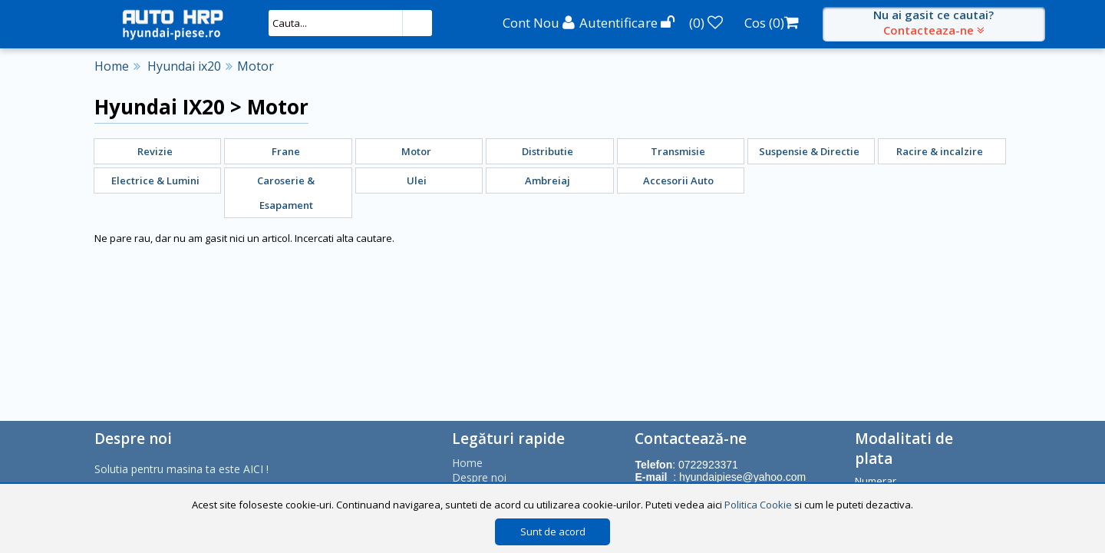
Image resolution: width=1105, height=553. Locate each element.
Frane (286, 151)
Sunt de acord (552, 531)
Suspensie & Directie (809, 151)
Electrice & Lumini (155, 180)
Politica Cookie (758, 505)
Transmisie (678, 151)
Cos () (771, 22)
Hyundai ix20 (184, 66)
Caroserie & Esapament (286, 193)
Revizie (155, 151)
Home (111, 66)
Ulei (417, 180)
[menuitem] (157, 151)
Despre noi (479, 477)
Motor (255, 66)
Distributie (547, 151)
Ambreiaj (547, 180)
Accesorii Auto (678, 180)
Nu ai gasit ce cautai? (934, 22)
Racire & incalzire (939, 151)
